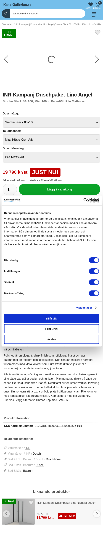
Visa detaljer (84, 307)
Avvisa (51, 339)
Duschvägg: (11, 113)
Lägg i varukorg (59, 189)
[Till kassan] (97, 4)
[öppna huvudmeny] (94, 13)
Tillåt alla (51, 318)
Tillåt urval (51, 328)
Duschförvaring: (14, 148)
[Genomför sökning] (6, 13)
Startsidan (7, 24)
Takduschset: (12, 130)
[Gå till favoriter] (90, 4)
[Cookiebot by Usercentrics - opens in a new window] (83, 200)
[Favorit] (97, 32)
